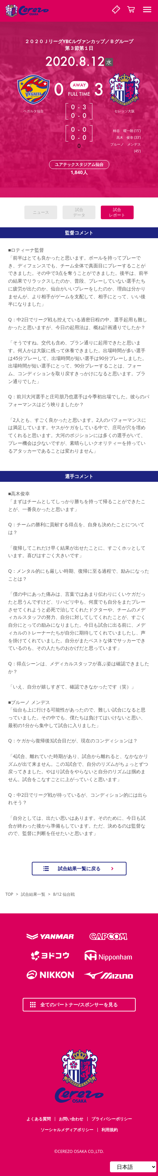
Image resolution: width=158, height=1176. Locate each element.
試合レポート (117, 212)
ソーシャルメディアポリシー (67, 1130)
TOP (9, 894)
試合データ (79, 212)
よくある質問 (38, 1119)
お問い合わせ (71, 1119)
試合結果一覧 (33, 894)
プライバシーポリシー (111, 1119)
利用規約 (109, 1130)
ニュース (41, 212)
